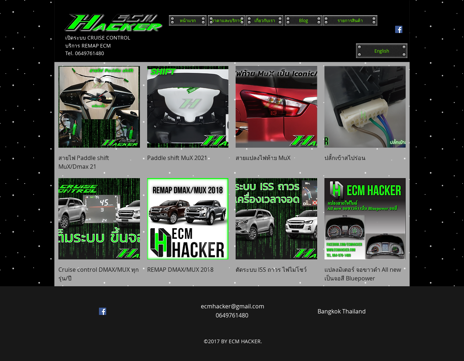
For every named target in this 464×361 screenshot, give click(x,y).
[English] (381, 51)
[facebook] (398, 29)
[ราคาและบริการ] (226, 20)
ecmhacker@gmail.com (232, 306)
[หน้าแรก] (188, 20)
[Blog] (303, 20)
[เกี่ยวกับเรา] (264, 20)
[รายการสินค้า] (350, 20)
